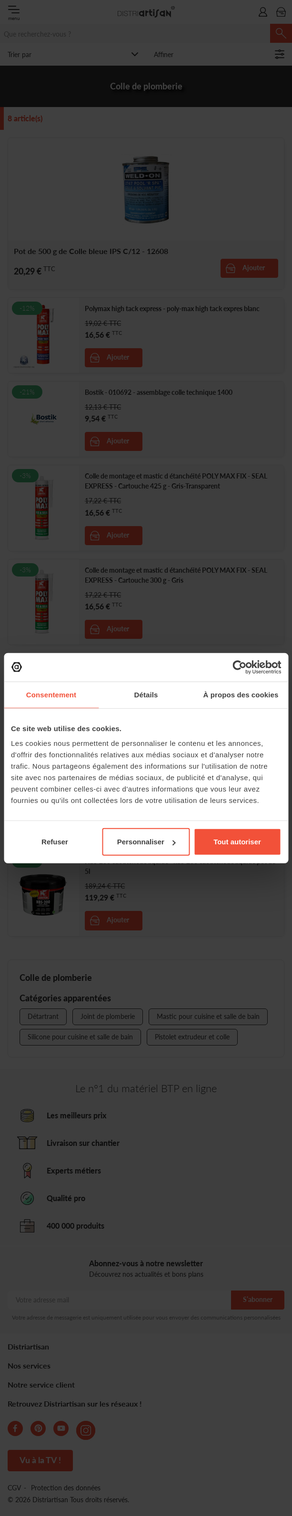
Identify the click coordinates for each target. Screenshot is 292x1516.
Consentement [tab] (51, 694)
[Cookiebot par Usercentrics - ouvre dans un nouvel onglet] (239, 667)
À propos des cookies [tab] (241, 694)
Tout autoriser (237, 842)
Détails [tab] (146, 694)
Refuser (54, 842)
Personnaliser (146, 842)
